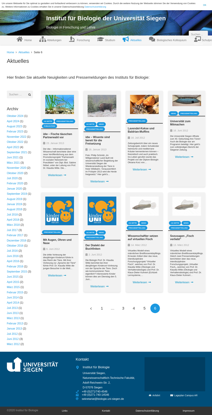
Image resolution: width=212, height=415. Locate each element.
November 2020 (16, 167)
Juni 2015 (13, 276)
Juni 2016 (13, 256)
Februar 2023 (15, 131)
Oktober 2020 (15, 173)
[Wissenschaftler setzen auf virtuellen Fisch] (144, 206)
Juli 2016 (12, 250)
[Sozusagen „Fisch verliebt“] (186, 206)
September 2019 (17, 193)
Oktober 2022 (15, 141)
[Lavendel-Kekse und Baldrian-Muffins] (144, 104)
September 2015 (17, 271)
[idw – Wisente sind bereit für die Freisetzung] (102, 106)
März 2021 (13, 162)
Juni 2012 (13, 339)
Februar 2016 (15, 266)
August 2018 (14, 209)
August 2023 (14, 126)
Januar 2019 (14, 204)
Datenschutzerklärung (95, 6)
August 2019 (14, 199)
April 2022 (13, 147)
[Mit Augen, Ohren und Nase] (59, 211)
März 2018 (13, 224)
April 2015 (13, 282)
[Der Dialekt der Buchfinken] (102, 211)
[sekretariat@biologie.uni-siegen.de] (79, 398)
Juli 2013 (12, 307)
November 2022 (16, 136)
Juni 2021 (13, 157)
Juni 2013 (13, 313)
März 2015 (13, 287)
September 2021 (17, 152)
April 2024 (13, 121)
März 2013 (13, 318)
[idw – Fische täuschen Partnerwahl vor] (59, 104)
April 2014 (13, 302)
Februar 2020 (15, 183)
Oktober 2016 (15, 245)
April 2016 (13, 261)
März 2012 (13, 344)
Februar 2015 (15, 292)
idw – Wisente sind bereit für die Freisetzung (97, 140)
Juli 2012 (12, 333)
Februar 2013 (15, 323)
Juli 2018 (12, 214)
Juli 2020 (12, 178)
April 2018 (13, 219)
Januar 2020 (14, 188)
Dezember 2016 (16, 240)
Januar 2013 (14, 328)
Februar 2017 (15, 235)
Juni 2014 (13, 297)
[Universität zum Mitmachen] (186, 100)
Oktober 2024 (15, 116)
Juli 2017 (12, 230)
